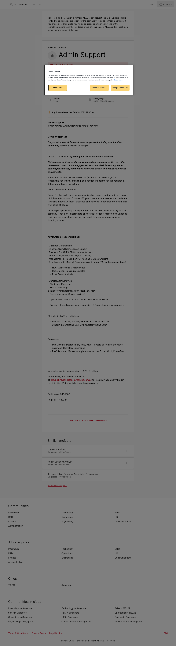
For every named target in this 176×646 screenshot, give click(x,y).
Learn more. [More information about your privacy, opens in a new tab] (118, 80)
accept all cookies (120, 87)
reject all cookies (99, 87)
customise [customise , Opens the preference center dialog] (57, 87)
